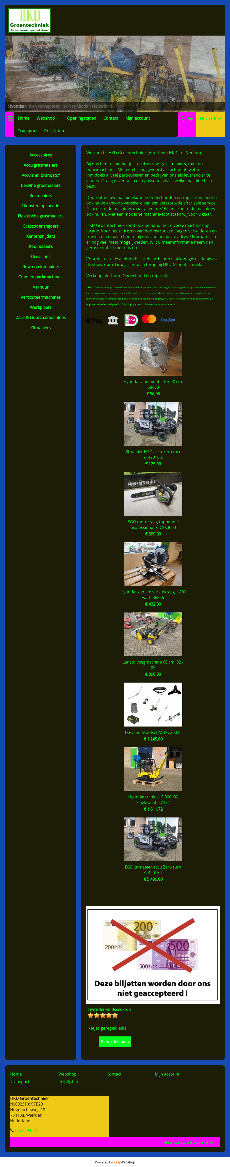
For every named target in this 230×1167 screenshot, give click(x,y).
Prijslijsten (54, 131)
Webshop (48, 118)
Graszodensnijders (41, 226)
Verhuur (41, 287)
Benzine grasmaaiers (41, 185)
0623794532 (26, 1130)
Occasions (41, 256)
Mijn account (137, 118)
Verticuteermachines (41, 297)
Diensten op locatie (40, 206)
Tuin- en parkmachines (40, 277)
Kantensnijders (40, 236)
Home (23, 118)
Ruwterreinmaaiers (40, 267)
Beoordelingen (115, 1042)
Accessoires (40, 155)
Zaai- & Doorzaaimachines (41, 317)
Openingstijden (81, 118)
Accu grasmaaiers (41, 165)
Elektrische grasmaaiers (40, 216)
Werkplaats (41, 307)
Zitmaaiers (40, 327)
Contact (110, 118)
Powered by (115, 1162)
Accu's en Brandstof (41, 175)
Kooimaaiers (41, 246)
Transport (27, 131)
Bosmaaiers (40, 195)
